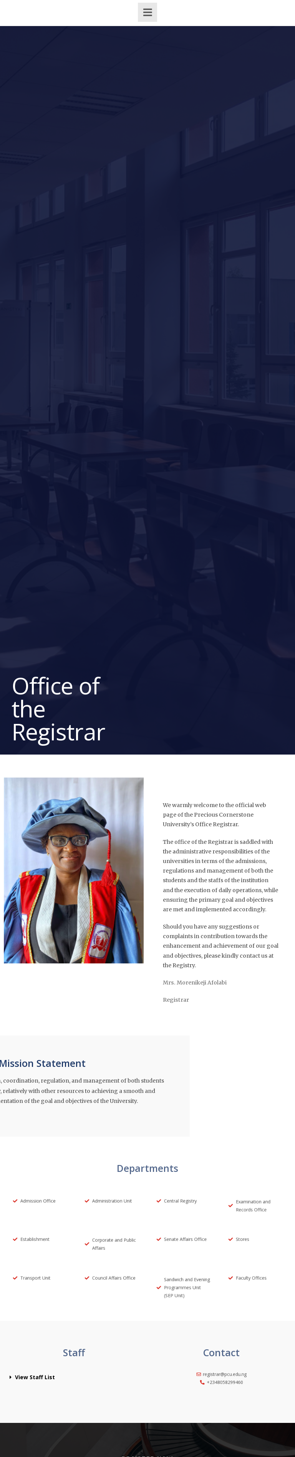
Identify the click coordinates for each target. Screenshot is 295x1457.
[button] (74, 1377)
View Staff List (35, 1377)
